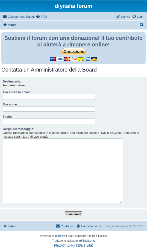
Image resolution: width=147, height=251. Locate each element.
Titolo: (7, 116)
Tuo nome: (10, 104)
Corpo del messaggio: (18, 129)
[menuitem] (41, 16)
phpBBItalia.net (85, 240)
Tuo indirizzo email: (17, 92)
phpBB (59, 235)
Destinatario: (12, 81)
